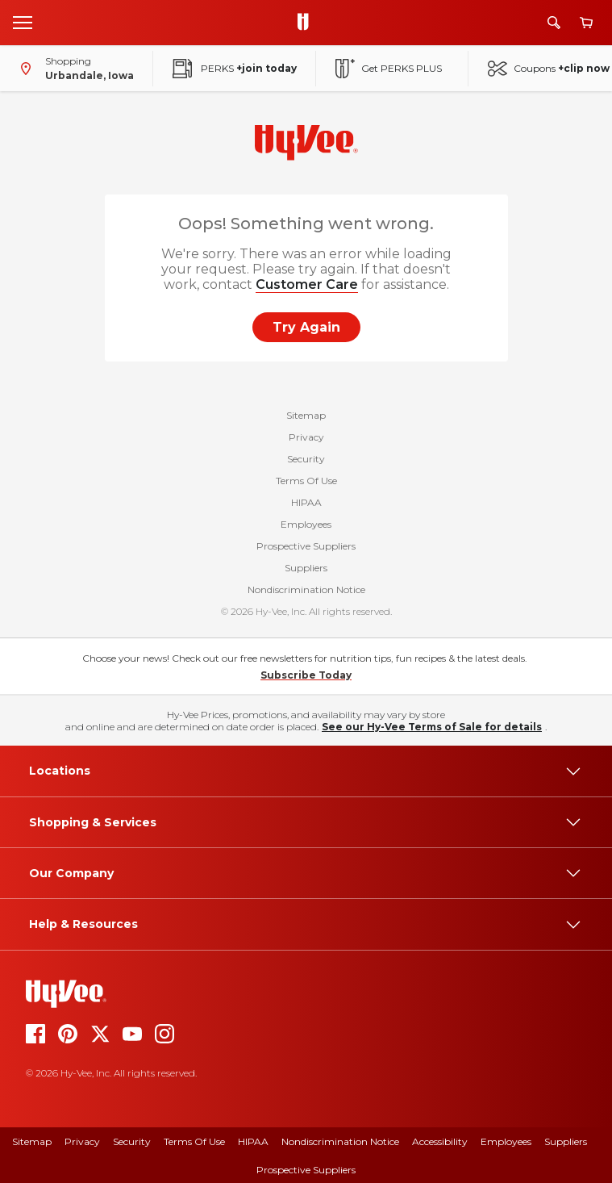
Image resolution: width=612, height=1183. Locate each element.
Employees (306, 524)
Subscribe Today (306, 675)
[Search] (554, 23)
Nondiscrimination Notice (306, 589)
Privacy (306, 437)
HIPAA (306, 502)
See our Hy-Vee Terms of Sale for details (432, 727)
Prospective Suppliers (306, 546)
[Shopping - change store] (73, 68)
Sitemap (306, 415)
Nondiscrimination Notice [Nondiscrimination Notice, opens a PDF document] (340, 1141)
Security (306, 459)
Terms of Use (194, 1141)
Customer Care (307, 284)
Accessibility (440, 1141)
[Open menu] (22, 21)
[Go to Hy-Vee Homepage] (307, 22)
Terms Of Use (306, 480)
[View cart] (586, 23)
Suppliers (306, 568)
